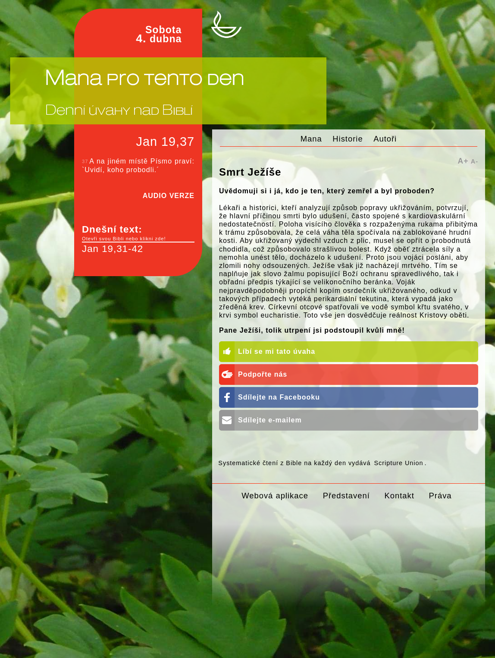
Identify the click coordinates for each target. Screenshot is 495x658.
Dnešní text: (138, 233)
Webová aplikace (274, 495)
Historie (347, 138)
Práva (440, 495)
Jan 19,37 (165, 141)
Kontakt (399, 495)
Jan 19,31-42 (112, 248)
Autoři (385, 138)
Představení (346, 495)
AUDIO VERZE (168, 195)
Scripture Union (398, 463)
